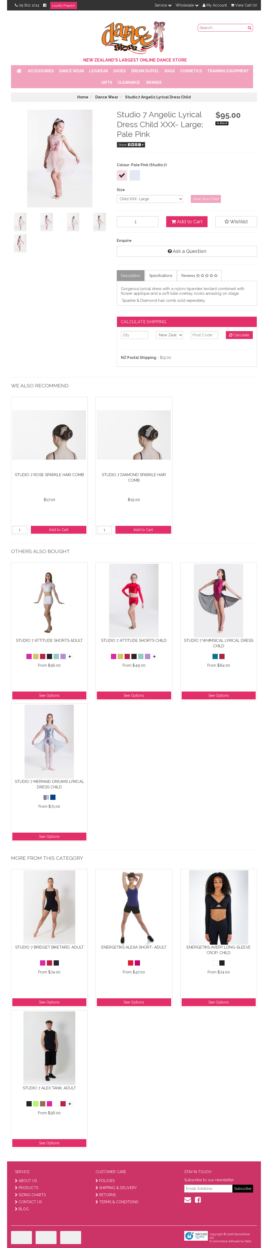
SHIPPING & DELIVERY (116, 1188)
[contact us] (187, 1200)
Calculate (239, 335)
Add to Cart (187, 221)
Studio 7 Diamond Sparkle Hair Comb (134, 477)
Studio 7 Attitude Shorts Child (134, 640)
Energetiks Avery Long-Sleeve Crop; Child (219, 950)
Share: (131, 145)
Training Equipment (228, 71)
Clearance (129, 82)
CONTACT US (28, 1202)
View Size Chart (206, 199)
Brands (154, 82)
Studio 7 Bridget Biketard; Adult (49, 947)
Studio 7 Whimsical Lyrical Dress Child (218, 643)
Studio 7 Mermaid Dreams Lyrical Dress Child (49, 784)
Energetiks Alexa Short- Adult (133, 947)
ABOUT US (26, 1181)
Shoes (119, 71)
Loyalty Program (63, 5)
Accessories (41, 71)
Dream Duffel (145, 71)
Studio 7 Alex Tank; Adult (49, 1088)
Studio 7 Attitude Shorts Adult (49, 640)
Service (163, 5)
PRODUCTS (26, 1188)
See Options (49, 695)
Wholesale (187, 5)
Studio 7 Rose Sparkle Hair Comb (49, 474)
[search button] (249, 28)
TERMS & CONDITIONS (117, 1202)
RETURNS (106, 1195)
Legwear (98, 71)
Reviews (199, 276)
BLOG (22, 1209)
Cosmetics (191, 71)
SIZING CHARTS (30, 1195)
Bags (170, 71)
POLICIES (105, 1181)
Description (130, 276)
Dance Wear (71, 71)
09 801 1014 (27, 5)
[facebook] (198, 1200)
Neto (248, 1241)
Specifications (160, 276)
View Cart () (244, 5)
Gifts (106, 82)
